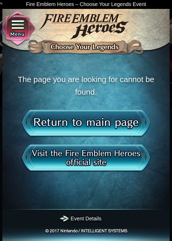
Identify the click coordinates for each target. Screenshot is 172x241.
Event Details (86, 218)
